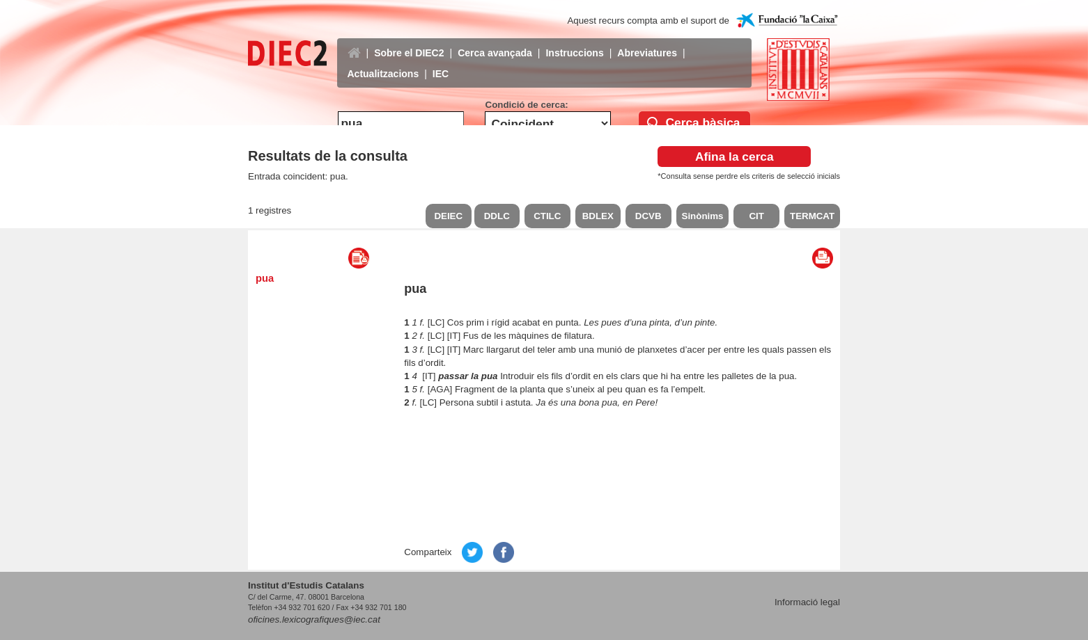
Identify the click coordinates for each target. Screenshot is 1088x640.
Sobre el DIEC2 (409, 42)
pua (265, 278)
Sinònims (703, 216)
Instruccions (574, 42)
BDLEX (598, 216)
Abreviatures (647, 42)
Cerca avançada (495, 42)
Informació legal (807, 602)
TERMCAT (812, 216)
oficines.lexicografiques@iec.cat (314, 619)
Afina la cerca (734, 156)
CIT (756, 216)
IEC (441, 63)
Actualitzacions (383, 63)
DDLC (497, 216)
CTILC (547, 216)
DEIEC (448, 216)
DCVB (648, 216)
